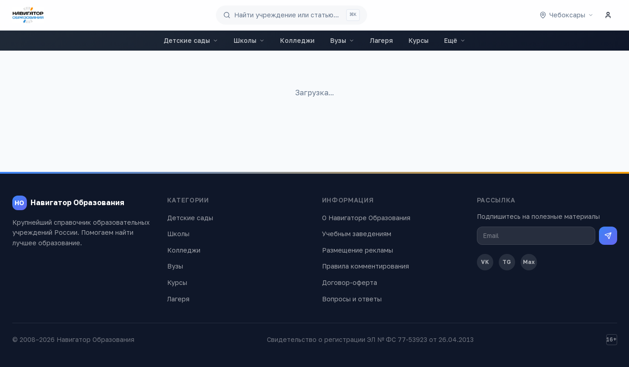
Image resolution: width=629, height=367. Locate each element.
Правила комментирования (365, 266)
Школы (249, 40)
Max (529, 261)
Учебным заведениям (356, 234)
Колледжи (297, 40)
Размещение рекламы (357, 250)
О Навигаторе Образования (366, 218)
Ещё (454, 40)
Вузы (342, 40)
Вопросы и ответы (352, 299)
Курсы (419, 40)
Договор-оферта (349, 282)
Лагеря (381, 40)
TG (506, 261)
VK (485, 261)
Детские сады (191, 40)
